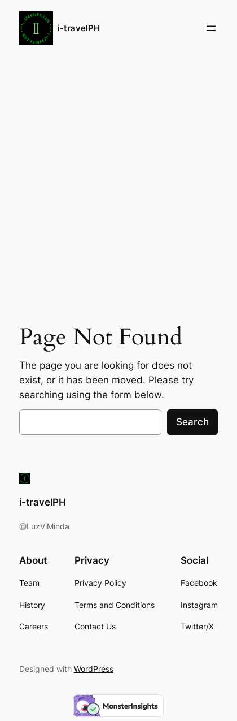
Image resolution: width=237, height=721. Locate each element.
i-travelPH (79, 28)
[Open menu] (211, 28)
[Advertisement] (118, 186)
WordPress (93, 668)
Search (192, 422)
